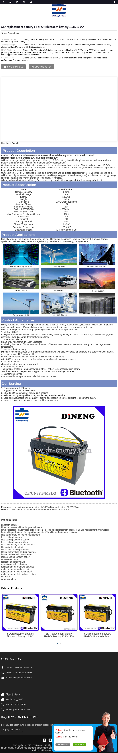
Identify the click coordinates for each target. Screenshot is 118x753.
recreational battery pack (13, 562)
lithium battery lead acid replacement (18, 552)
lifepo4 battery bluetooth (12, 547)
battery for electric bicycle (49, 748)
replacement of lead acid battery (16, 571)
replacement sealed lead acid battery (18, 574)
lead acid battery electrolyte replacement (20, 535)
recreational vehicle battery (14, 564)
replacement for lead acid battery (17, 569)
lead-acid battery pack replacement (18, 544)
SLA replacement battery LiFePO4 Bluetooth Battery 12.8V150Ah (38, 509)
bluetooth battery (9, 525)
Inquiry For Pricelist (12, 729)
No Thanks (63, 744)
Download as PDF (43, 67)
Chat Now (79, 744)
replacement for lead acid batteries (17, 567)
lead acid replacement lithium (15, 542)
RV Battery (6, 576)
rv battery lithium (9, 579)
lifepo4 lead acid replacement (15, 549)
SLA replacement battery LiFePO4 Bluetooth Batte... (97, 635)
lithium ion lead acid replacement (17, 554)
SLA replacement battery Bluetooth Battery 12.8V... (20, 635)
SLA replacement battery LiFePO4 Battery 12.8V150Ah (59, 635)
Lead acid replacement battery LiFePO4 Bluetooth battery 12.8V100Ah (45, 507)
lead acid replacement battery (15, 539)
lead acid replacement (11, 537)
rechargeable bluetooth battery (15, 557)
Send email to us (15, 67)
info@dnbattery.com (22, 677)
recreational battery (10, 559)
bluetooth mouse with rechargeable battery (21, 527)
